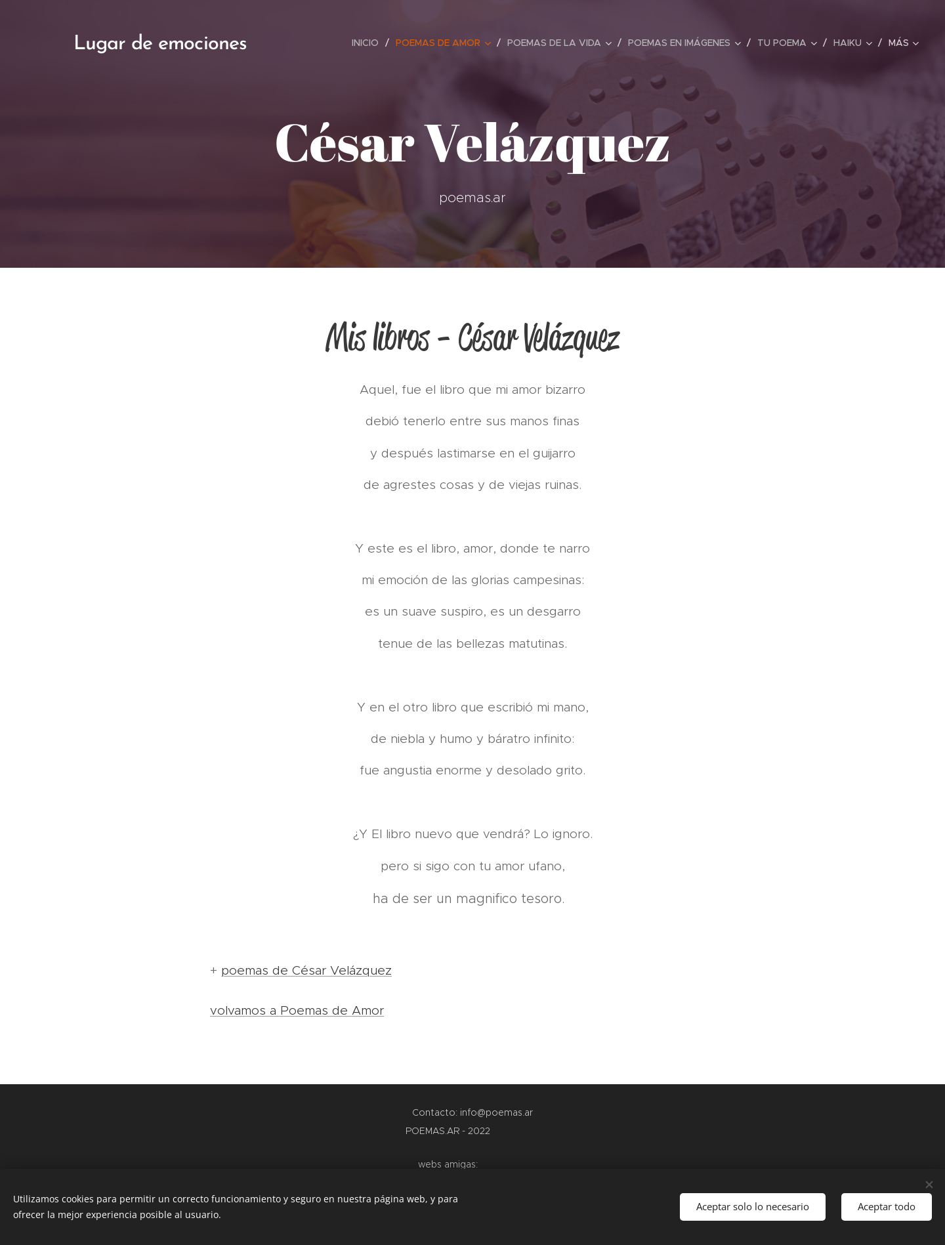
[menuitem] (368, 42)
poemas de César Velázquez (306, 970)
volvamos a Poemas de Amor (297, 1010)
